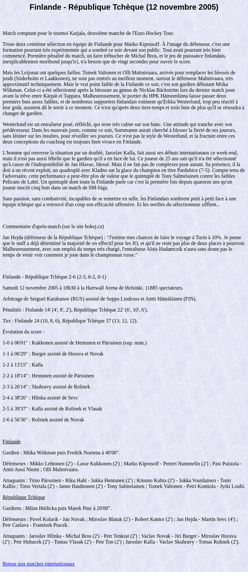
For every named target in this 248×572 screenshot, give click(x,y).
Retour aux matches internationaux (39, 564)
